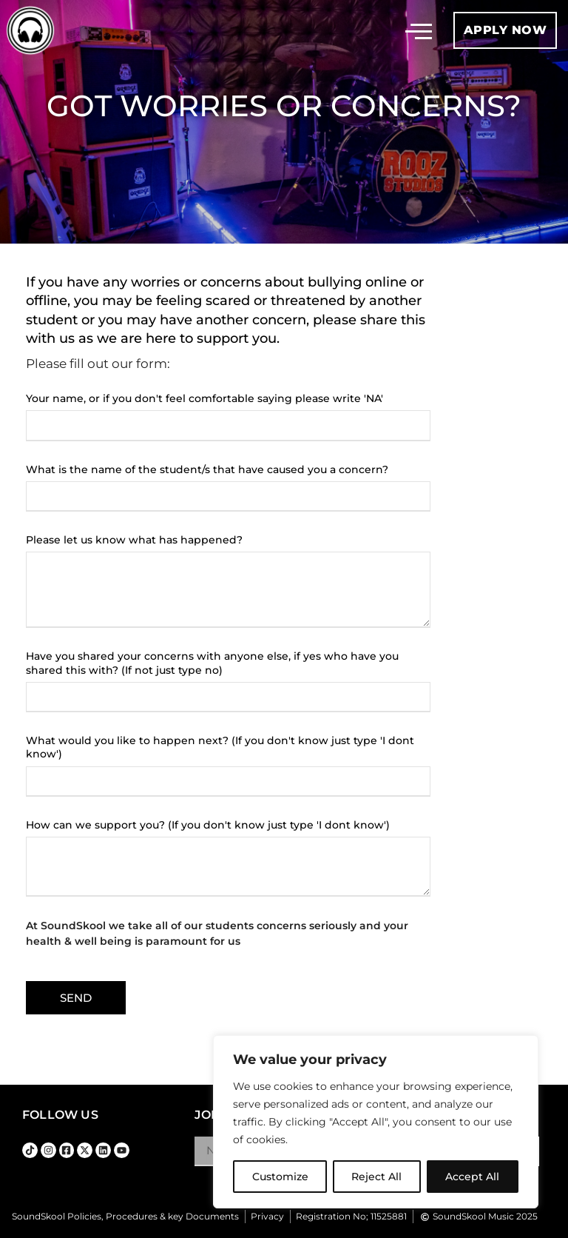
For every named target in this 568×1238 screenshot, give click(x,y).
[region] (375, 1121)
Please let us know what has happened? (134, 539)
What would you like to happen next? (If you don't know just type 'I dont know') (220, 747)
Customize (280, 1176)
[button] (419, 30)
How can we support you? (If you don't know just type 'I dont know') (208, 825)
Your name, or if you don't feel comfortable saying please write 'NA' (204, 398)
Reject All (377, 1176)
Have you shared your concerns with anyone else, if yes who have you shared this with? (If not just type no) (212, 662)
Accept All (473, 1176)
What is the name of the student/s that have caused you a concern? (207, 469)
